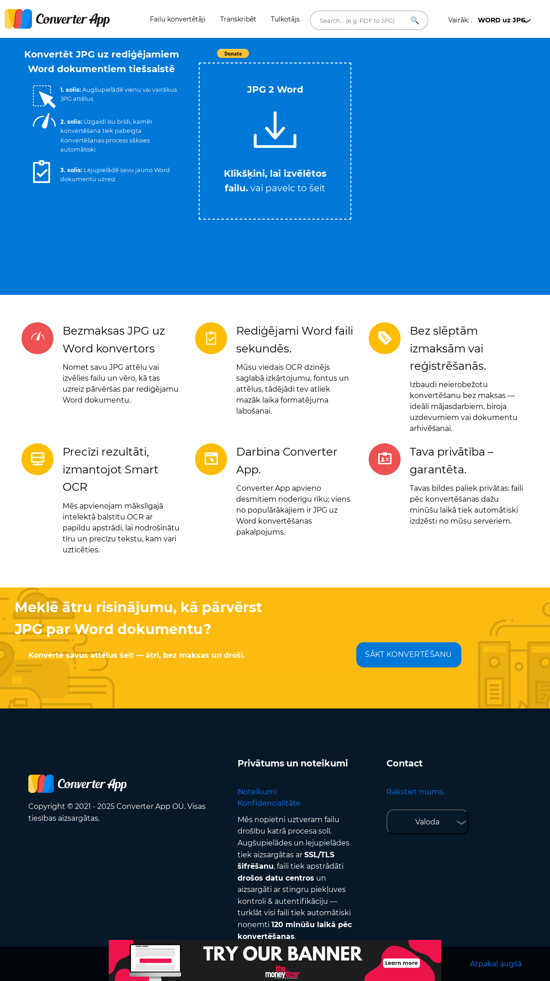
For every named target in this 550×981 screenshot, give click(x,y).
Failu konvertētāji (178, 19)
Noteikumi (257, 791)
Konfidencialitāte (269, 803)
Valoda (427, 822)
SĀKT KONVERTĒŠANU (408, 654)
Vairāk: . (487, 20)
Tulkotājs (285, 19)
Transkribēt (238, 19)
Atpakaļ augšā (496, 964)
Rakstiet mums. (415, 791)
